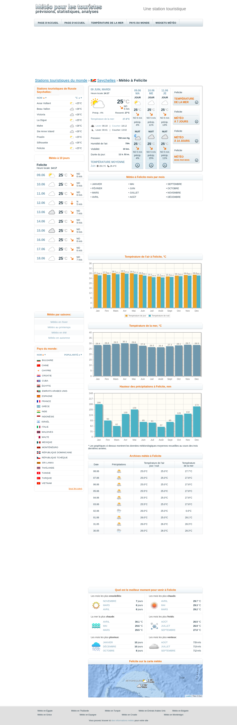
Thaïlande (48, 468)
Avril (95, 197)
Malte (45, 437)
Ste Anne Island (45, 131)
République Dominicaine (57, 452)
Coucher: (116, 126)
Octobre (173, 188)
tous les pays (75, 488)
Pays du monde (139, 22)
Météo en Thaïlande (80, 711)
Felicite (41, 148)
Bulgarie (47, 360)
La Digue (42, 120)
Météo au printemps (59, 327)
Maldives (47, 432)
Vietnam (47, 483)
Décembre (174, 197)
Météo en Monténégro (173, 715)
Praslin (40, 137)
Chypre (46, 370)
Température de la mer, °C (145, 325)
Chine (45, 365)
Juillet (134, 192)
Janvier (97, 184)
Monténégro (50, 447)
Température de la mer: (103, 119)
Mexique (47, 442)
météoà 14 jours (182, 139)
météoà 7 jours (181, 120)
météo (181, 158)
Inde (44, 411)
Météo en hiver (59, 322)
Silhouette (42, 142)
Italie (45, 427)
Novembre (174, 192)
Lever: (98, 126)
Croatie (47, 375)
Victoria (41, 114)
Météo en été (59, 332)
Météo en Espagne (88, 715)
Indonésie (48, 416)
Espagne (47, 396)
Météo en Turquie (112, 711)
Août (133, 197)
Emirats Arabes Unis (54, 391)
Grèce (46, 406)
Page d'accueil (48, 22)
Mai (132, 184)
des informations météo (123, 720)
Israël (45, 421)
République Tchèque (55, 457)
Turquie (47, 478)
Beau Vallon (43, 109)
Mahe (40, 125)
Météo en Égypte (45, 711)
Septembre (175, 184)
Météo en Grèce (45, 715)
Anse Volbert (44, 103)
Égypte (46, 386)
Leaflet (188, 696)
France (46, 401)
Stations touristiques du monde (61, 80)
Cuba (45, 381)
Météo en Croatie (129, 715)
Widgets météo (166, 22)
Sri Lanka (48, 462)
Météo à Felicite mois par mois (145, 177)
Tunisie (46, 473)
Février (97, 188)
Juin (93, 165)
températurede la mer (184, 100)
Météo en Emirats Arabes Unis (152, 711)
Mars (95, 192)
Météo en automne (59, 337)
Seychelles (106, 80)
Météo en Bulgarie (180, 711)
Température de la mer (107, 22)
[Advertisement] (118, 52)
